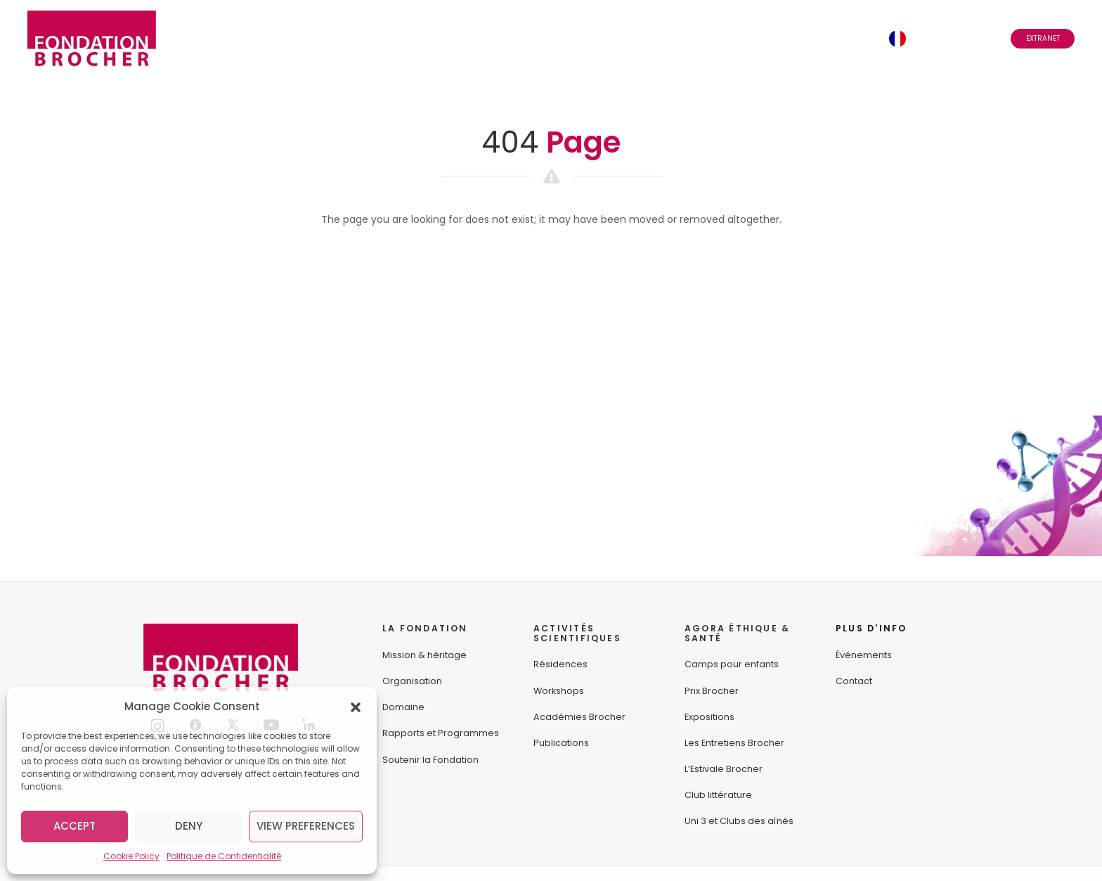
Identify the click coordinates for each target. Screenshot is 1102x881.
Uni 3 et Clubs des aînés (739, 821)
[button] (356, 707)
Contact (845, 38)
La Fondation (273, 38)
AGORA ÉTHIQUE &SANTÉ (737, 633)
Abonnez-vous (758, 38)
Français (942, 38)
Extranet (1043, 38)
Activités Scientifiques (401, 38)
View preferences (306, 825)
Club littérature (718, 795)
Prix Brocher (712, 691)
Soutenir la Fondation (430, 760)
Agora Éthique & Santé (550, 38)
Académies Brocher (579, 717)
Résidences (560, 664)
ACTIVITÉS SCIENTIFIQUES (577, 633)
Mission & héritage (424, 655)
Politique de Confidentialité (224, 856)
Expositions (709, 717)
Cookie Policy (131, 856)
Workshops (558, 691)
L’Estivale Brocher (724, 769)
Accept (74, 825)
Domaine (403, 707)
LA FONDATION (425, 628)
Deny (188, 825)
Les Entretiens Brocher (734, 743)
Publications (561, 743)
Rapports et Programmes (440, 733)
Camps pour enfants (732, 664)
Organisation (412, 681)
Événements (665, 38)
